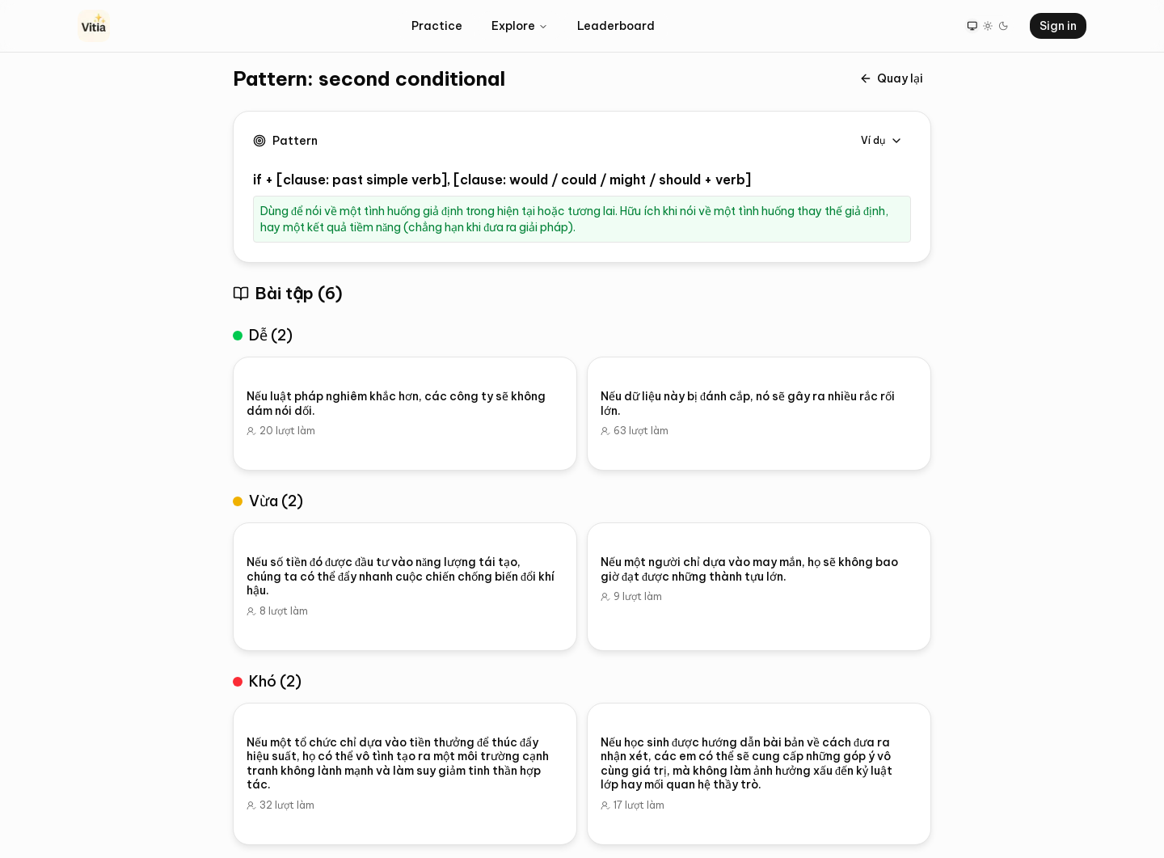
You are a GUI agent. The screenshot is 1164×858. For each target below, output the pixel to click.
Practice (436, 26)
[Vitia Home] (94, 26)
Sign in (1058, 26)
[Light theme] (987, 25)
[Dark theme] (1003, 25)
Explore (519, 26)
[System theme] (972, 25)
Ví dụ (882, 140)
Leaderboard (616, 26)
